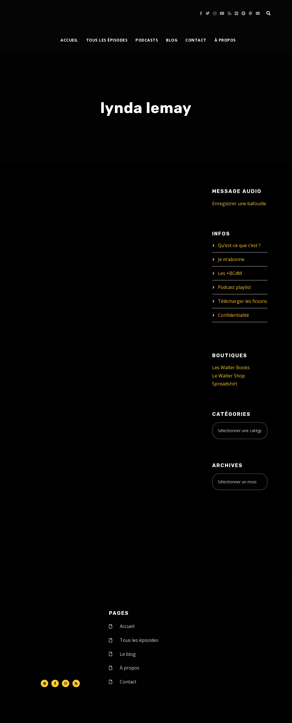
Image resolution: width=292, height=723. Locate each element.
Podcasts (146, 40)
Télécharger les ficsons (242, 301)
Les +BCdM (230, 273)
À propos (225, 40)
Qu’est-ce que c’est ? (239, 245)
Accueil (69, 40)
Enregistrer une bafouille (239, 203)
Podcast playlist (234, 287)
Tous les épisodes (107, 40)
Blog (171, 40)
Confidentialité (233, 315)
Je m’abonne (231, 259)
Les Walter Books (231, 367)
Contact (195, 40)
